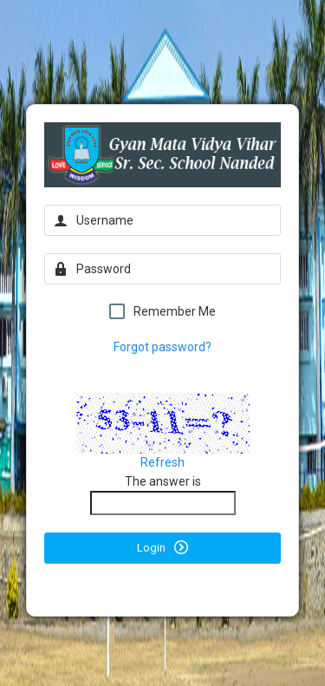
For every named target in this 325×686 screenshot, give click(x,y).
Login (162, 547)
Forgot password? (162, 347)
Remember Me (162, 311)
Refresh (162, 462)
